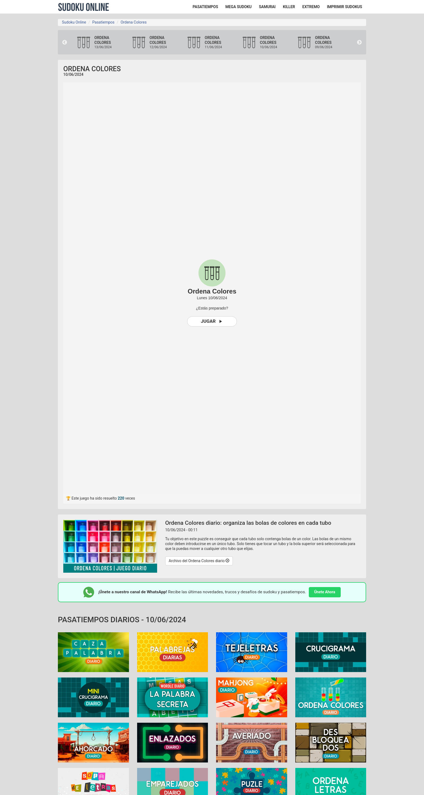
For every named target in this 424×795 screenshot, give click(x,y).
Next (359, 42)
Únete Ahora (324, 592)
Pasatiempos (103, 22)
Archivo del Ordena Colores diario (199, 561)
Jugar (212, 321)
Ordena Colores (134, 22)
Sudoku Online (83, 7)
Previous (64, 42)
